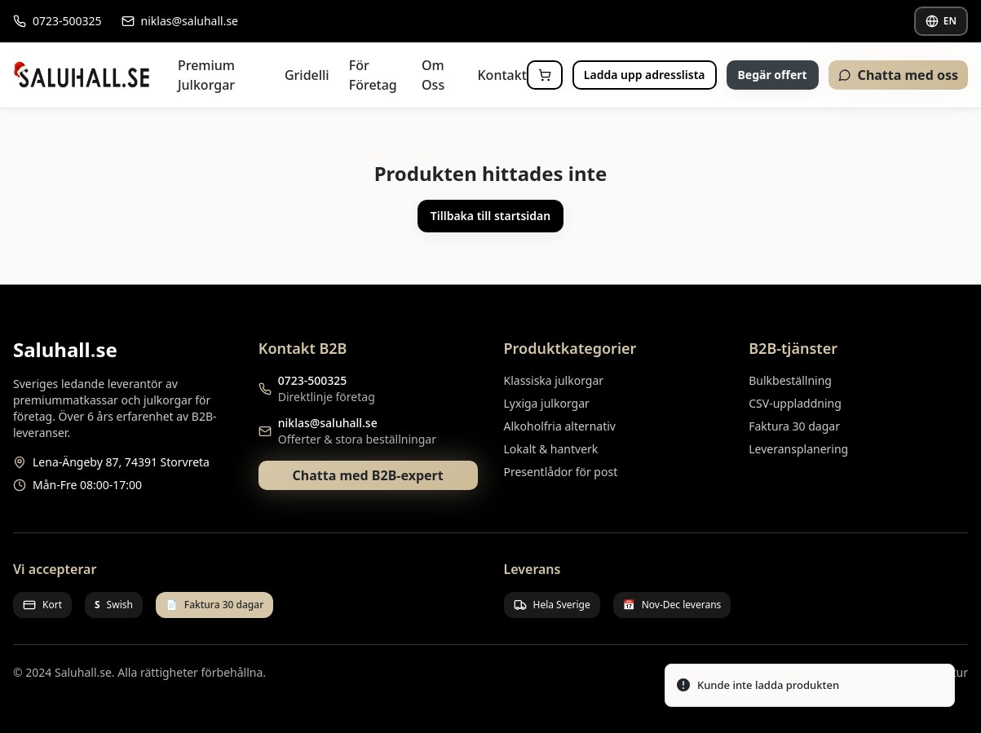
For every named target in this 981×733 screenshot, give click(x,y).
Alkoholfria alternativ (560, 426)
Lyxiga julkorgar (547, 403)
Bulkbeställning (790, 380)
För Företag (373, 75)
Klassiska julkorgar (554, 380)
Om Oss (433, 75)
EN (941, 21)
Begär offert (772, 74)
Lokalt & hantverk (551, 449)
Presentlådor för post (561, 471)
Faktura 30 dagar (794, 426)
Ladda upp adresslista (644, 74)
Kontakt (502, 75)
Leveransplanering (798, 449)
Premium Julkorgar (206, 75)
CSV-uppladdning (795, 403)
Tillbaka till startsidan (490, 215)
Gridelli (307, 75)
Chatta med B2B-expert (368, 475)
